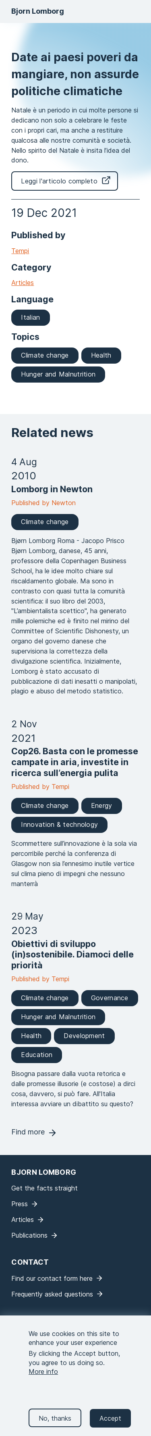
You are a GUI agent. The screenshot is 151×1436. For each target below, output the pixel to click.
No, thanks (55, 1426)
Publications (29, 1235)
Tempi (20, 251)
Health (101, 355)
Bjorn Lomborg (37, 11)
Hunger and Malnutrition (58, 374)
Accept (110, 1426)
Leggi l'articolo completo (59, 181)
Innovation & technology (59, 824)
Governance (109, 998)
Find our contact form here (52, 1278)
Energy (101, 805)
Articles (22, 283)
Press (19, 1204)
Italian (30, 317)
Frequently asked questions (52, 1294)
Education (36, 1055)
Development (84, 1036)
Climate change (44, 355)
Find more (28, 1132)
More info (43, 1380)
